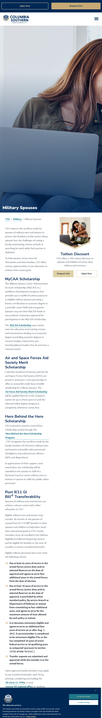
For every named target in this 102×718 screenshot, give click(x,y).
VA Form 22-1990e (15, 682)
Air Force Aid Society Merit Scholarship (26, 391)
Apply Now (25, 6)
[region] (50, 702)
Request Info (76, 6)
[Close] (95, 690)
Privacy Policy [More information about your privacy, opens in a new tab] (31, 716)
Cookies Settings (84, 702)
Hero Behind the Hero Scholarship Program (23, 435)
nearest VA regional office (19, 686)
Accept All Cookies (83, 697)
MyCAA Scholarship (20, 325)
